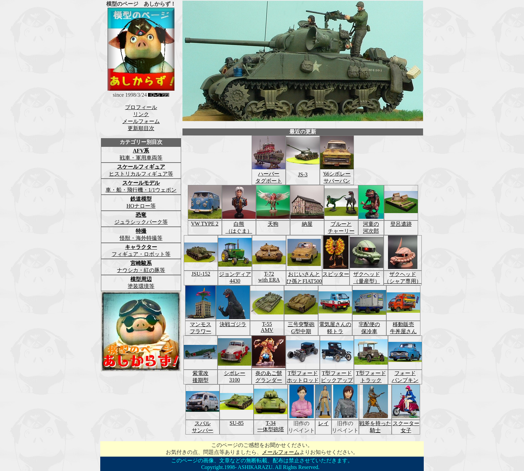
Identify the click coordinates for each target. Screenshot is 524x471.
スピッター (335, 274)
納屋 (307, 224)
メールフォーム (141, 121)
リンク (141, 114)
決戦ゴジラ (233, 324)
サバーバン (336, 181)
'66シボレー (337, 174)
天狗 (273, 224)
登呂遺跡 (401, 224)
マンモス (200, 324)
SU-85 (237, 423)
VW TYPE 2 (204, 223)
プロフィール (141, 107)
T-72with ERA (269, 277)
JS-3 (302, 171)
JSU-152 (200, 274)
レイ (323, 423)
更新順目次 (141, 128)
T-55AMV (267, 327)
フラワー (200, 331)
